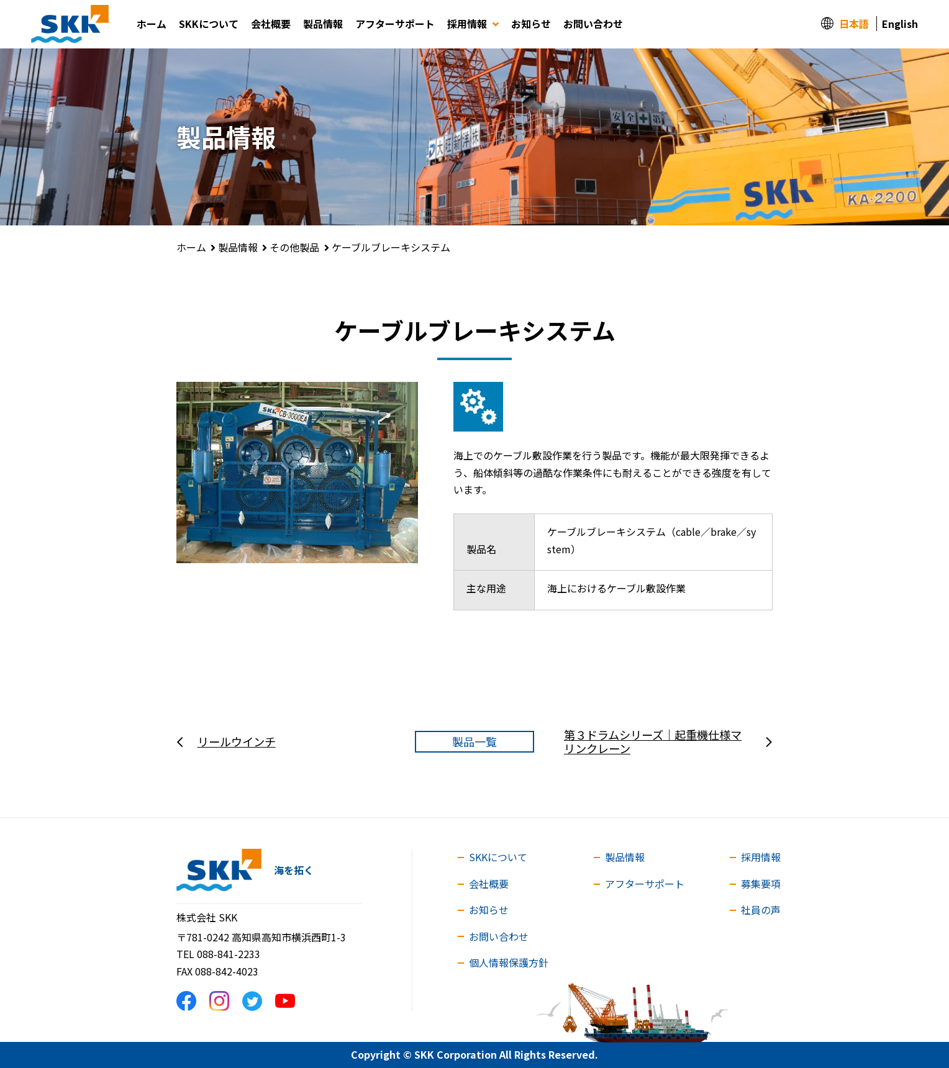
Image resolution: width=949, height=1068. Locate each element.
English (900, 23)
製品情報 (323, 23)
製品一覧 (474, 741)
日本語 (854, 23)
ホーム (151, 23)
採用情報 (473, 23)
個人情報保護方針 (508, 962)
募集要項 (761, 883)
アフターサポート (395, 23)
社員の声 (761, 909)
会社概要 (271, 23)
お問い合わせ (593, 23)
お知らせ (531, 23)
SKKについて (208, 23)
